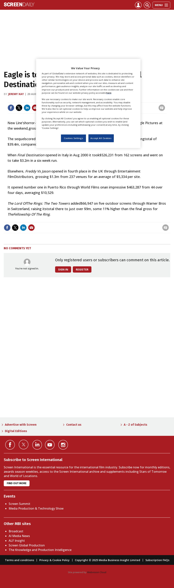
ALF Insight (17, 541)
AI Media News (19, 536)
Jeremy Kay (16, 94)
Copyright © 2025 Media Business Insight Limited (107, 560)
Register (82, 269)
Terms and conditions (19, 560)
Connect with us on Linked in (37, 445)
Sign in (63, 269)
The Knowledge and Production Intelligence (40, 550)
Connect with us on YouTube (50, 445)
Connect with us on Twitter (24, 444)
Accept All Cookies (100, 138)
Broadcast (16, 531)
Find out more (17, 483)
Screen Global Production (27, 545)
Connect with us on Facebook (10, 445)
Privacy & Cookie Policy (54, 560)
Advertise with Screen (20, 424)
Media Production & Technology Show (36, 508)
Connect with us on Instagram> (63, 445)
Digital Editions (16, 431)
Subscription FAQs (157, 560)
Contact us (73, 424)
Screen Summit (19, 504)
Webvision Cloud (96, 572)
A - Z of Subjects (135, 424)
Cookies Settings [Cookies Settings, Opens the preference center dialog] (73, 138)
